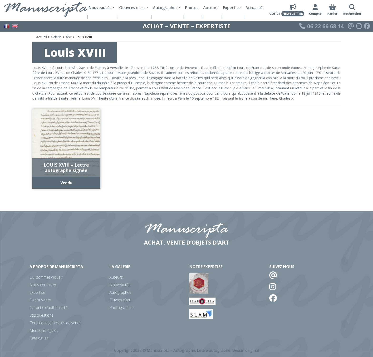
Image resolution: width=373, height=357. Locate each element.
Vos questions (41, 315)
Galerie (56, 37)
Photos (191, 7)
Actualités (255, 7)
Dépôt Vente (40, 300)
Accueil (41, 37)
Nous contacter (42, 284)
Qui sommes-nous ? (46, 277)
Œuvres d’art (119, 300)
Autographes (120, 292)
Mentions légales (43, 330)
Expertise (232, 7)
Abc (69, 37)
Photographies (121, 307)
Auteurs (210, 7)
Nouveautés (119, 284)
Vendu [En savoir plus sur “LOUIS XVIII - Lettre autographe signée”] (66, 182)
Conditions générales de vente (55, 322)
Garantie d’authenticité (48, 307)
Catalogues (39, 338)
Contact (276, 13)
